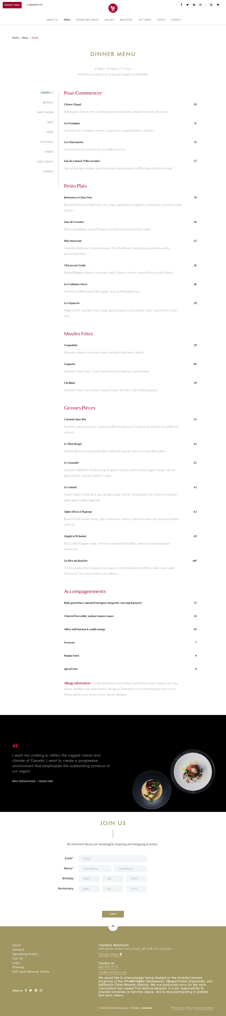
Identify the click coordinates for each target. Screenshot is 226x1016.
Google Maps (110, 954)
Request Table (12, 5)
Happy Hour (45, 112)
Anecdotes (126, 28)
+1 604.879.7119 (34, 5)
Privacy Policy (178, 1008)
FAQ (189, 1008)
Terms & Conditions (204, 1008)
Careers (18, 950)
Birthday (68, 878)
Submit (113, 914)
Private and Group (87, 28)
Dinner (35, 38)
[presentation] (113, 900)
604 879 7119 (108, 967)
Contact (176, 28)
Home (15, 38)
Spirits (49, 152)
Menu (67, 28)
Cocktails (46, 142)
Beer (50, 122)
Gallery (109, 28)
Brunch (48, 103)
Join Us (17, 958)
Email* (69, 858)
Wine (50, 132)
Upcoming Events (25, 954)
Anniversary (65, 889)
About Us (52, 28)
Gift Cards (144, 28)
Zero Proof (45, 162)
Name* (68, 868)
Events (161, 28)
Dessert (48, 172)
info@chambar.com (113, 972)
